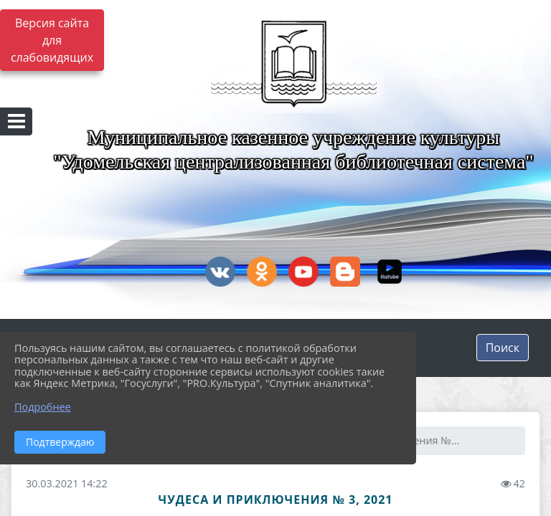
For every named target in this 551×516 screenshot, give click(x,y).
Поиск (502, 347)
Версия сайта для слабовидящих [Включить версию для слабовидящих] (52, 40)
